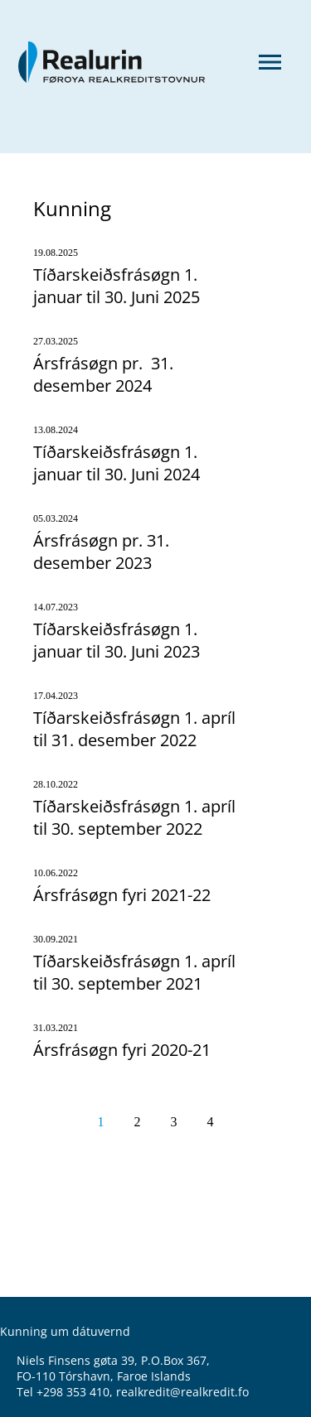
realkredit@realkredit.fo (182, 1392)
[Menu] (269, 64)
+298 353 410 (72, 1392)
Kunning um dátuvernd (65, 1331)
